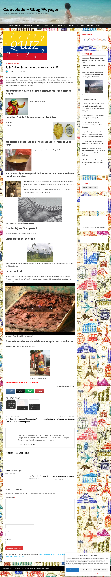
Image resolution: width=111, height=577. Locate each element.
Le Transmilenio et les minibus (63, 477)
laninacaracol (90, 227)
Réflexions (80, 25)
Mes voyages (28, 25)
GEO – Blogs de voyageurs (100, 227)
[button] (107, 555)
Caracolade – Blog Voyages (31, 9)
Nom (7, 523)
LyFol (12, 71)
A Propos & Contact (94, 25)
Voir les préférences (100, 570)
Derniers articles (15, 25)
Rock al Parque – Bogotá (13, 471)
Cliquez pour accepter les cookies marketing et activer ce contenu (40, 307)
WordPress (41, 568)
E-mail (7, 531)
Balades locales (49, 25)
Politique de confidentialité (92, 573)
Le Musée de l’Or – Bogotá (38, 476)
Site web (8, 539)
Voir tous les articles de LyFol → (27, 445)
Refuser (86, 570)
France (39, 25)
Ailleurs (71, 25)
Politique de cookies (80, 573)
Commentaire (10, 498)
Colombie (8, 63)
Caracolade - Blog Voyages (21, 568)
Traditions (62, 25)
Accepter (73, 570)
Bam (47, 568)
